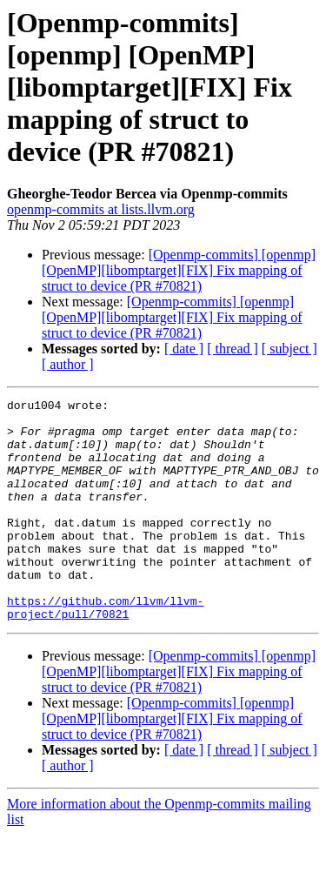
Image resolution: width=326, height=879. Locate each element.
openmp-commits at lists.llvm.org (101, 209)
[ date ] (183, 348)
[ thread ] (232, 348)
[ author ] (68, 364)
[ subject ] (289, 348)
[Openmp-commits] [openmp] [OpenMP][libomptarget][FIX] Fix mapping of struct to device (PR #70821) (179, 270)
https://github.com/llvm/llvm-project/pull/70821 (105, 650)
